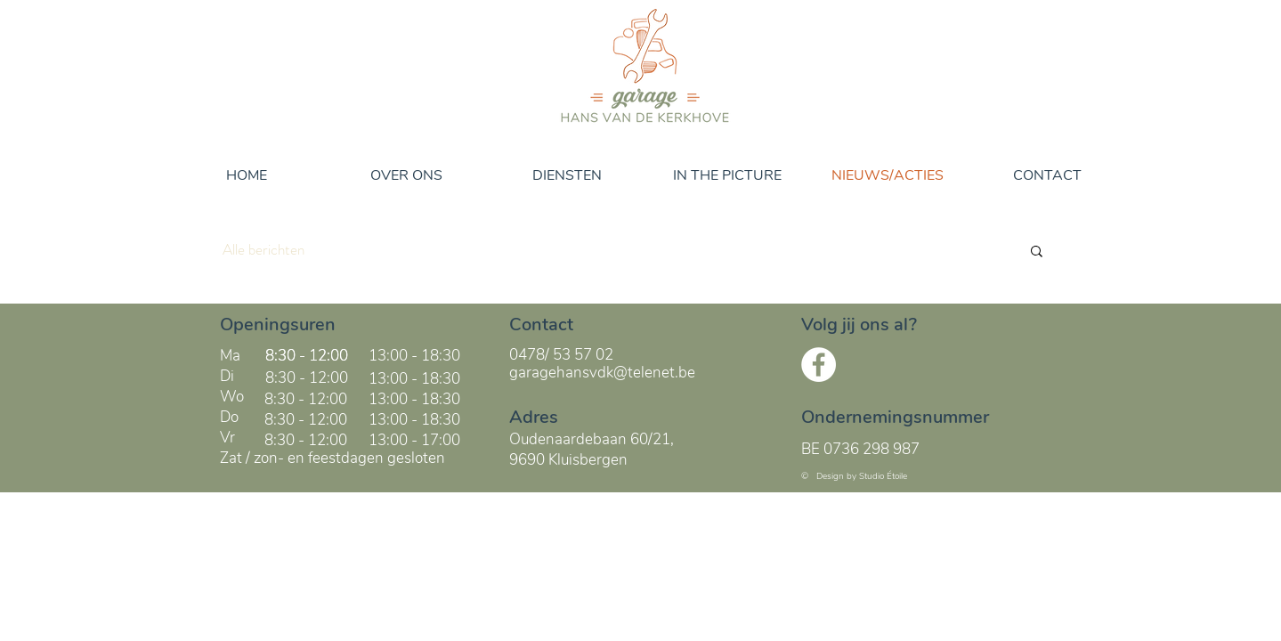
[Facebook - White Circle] (818, 364)
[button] (1036, 252)
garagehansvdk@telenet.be (602, 372)
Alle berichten (263, 249)
